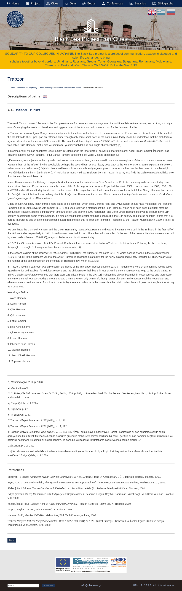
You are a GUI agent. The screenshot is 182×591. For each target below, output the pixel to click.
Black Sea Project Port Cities (91, 28)
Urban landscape (46, 88)
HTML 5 (137, 585)
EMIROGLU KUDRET (28, 110)
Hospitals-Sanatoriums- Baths (68, 88)
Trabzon (16, 79)
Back (11, 540)
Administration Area (164, 585)
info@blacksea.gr (91, 585)
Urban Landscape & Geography (23, 88)
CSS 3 (147, 585)
